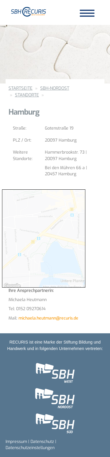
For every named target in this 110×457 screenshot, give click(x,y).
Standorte (27, 95)
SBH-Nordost (54, 88)
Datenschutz (42, 441)
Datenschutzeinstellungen (30, 448)
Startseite (21, 88)
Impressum (16, 441)
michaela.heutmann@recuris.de (48, 318)
